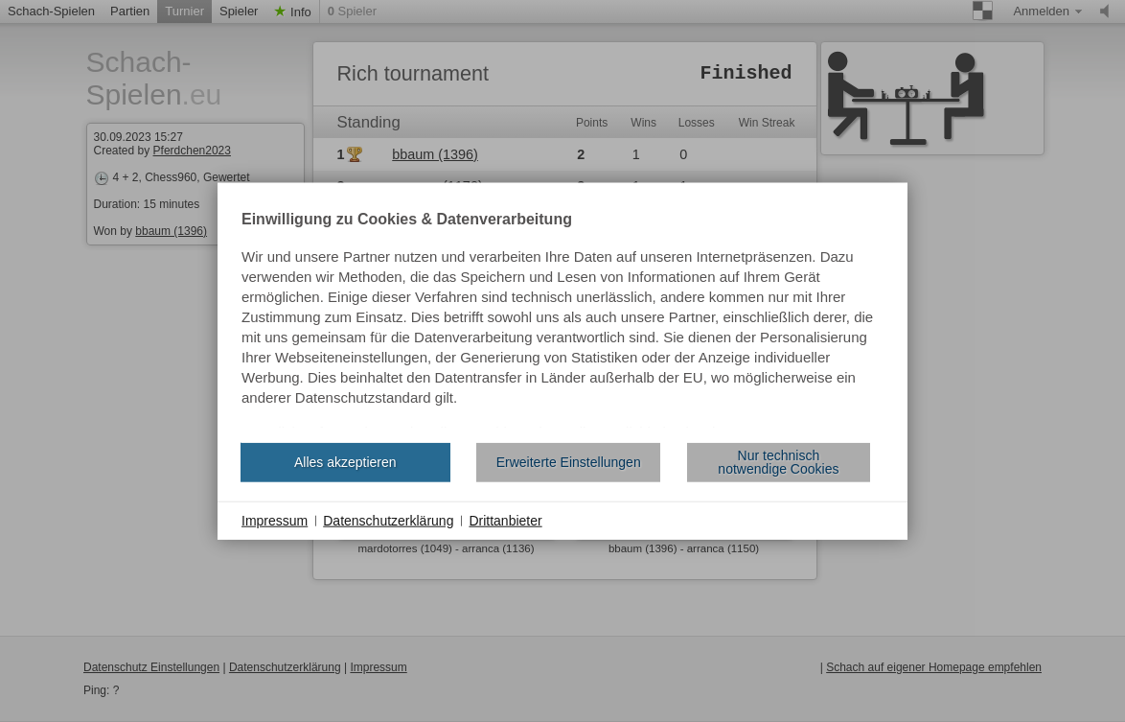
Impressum (274, 519)
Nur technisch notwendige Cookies (778, 462)
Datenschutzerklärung (388, 519)
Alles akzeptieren (345, 462)
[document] (562, 319)
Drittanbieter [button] (505, 519)
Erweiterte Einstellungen (568, 462)
